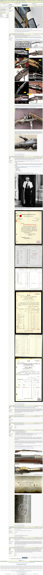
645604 (42, 6)
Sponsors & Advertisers (21, 562)
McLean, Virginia (10, 162)
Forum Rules (1, 561)
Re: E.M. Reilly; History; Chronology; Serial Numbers (17, 6)
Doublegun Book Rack (31, 562)
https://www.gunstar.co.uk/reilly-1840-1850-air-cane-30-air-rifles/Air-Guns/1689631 (25, 407)
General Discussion (13, 0)
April (4, 3)
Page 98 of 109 (24, 5)
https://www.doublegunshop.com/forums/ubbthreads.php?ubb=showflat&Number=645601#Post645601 (27, 39)
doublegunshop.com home (12, 562)
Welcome (17, 562)
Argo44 (34, 6)
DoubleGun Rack (26, 562)
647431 (42, 537)
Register (38, 0)
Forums (9, 0)
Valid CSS (23, 574)
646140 (42, 156)
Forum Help (34, 561)
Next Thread (34, 3)
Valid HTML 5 (20, 574)
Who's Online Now (2, 9)
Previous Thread (17, 3)
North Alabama (10, 553)
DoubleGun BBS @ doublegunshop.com (21, 0)
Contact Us (31, 561)
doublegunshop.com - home (3, 0)
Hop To (9, 558)
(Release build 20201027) (21, 572)
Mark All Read (5, 561)
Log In (41, 0)
